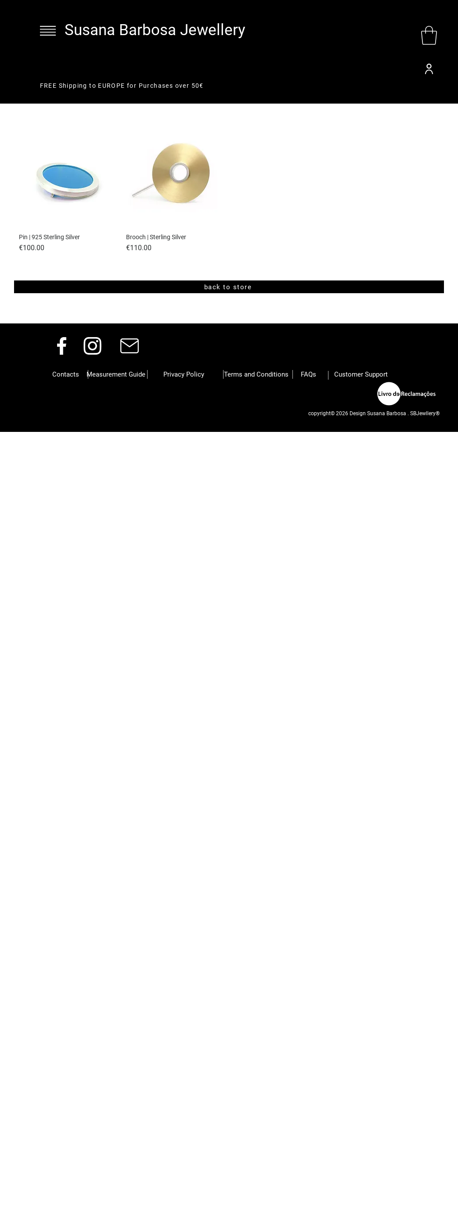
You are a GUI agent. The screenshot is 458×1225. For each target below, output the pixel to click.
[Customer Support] (360, 374)
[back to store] (229, 286)
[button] (48, 31)
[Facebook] (62, 345)
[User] (429, 68)
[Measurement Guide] (116, 374)
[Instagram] (92, 345)
